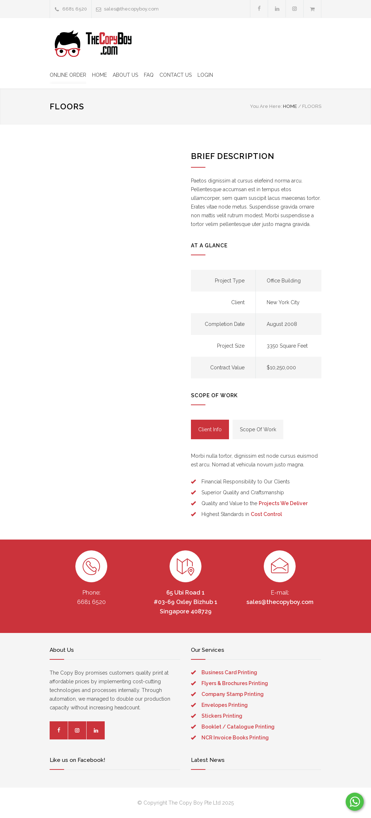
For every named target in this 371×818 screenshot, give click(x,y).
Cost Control (266, 514)
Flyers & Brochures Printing (234, 683)
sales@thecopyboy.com (131, 9)
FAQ (149, 75)
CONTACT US (175, 75)
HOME (99, 75)
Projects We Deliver (283, 503)
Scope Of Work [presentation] (258, 429)
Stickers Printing (221, 716)
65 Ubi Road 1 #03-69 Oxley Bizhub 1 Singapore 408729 (185, 602)
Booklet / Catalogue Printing (238, 727)
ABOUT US (125, 75)
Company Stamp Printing (232, 694)
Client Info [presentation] (210, 429)
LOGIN (205, 75)
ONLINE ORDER (68, 75)
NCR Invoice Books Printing (235, 738)
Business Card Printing (229, 672)
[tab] (210, 429)
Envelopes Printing (224, 705)
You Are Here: (266, 106)
